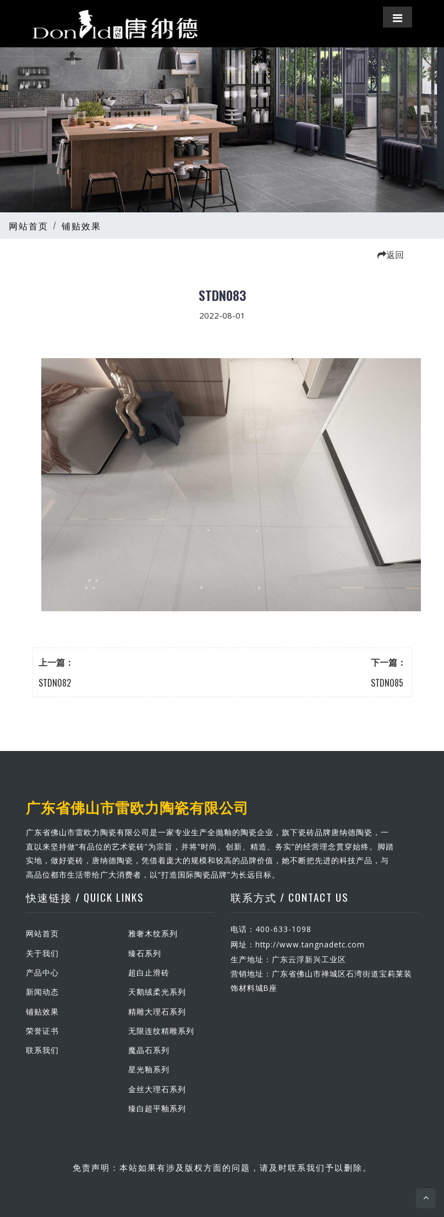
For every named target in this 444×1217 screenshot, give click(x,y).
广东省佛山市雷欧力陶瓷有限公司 (137, 806)
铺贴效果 (81, 225)
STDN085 (387, 682)
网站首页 (28, 225)
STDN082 (55, 682)
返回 (390, 254)
